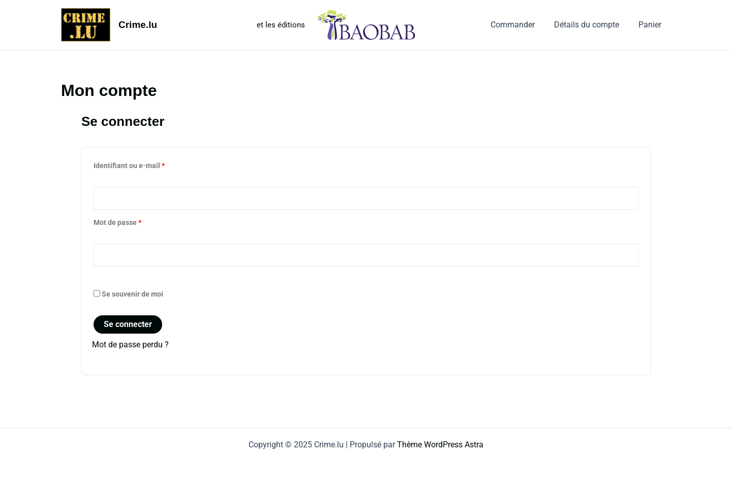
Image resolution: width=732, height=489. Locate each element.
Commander (520, 24)
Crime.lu (137, 24)
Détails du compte (591, 24)
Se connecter (128, 325)
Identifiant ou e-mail (147, 164)
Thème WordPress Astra (440, 444)
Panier (651, 24)
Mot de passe (135, 221)
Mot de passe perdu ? (130, 345)
